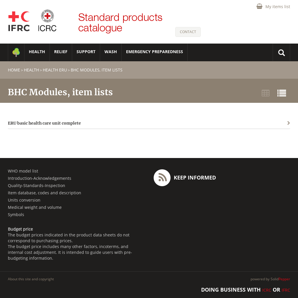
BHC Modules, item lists (97, 70)
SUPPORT (86, 51)
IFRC (286, 290)
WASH (110, 51)
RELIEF (61, 51)
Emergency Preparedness (154, 51)
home (14, 70)
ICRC (266, 290)
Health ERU (55, 70)
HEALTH (37, 51)
